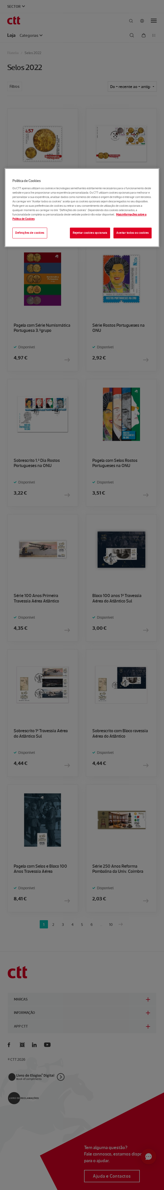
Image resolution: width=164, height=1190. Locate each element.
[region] (82, 207)
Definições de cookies (29, 233)
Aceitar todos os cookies (132, 233)
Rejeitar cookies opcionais (90, 233)
